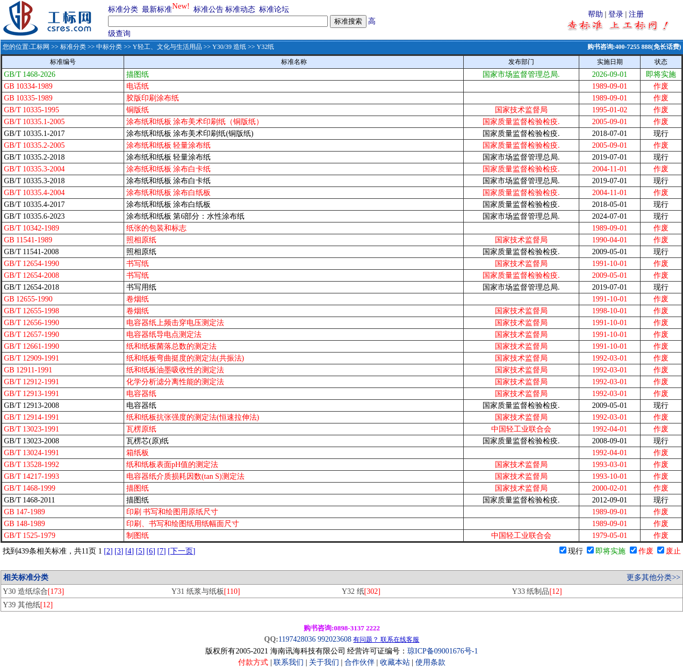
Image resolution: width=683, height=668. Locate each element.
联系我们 (289, 662)
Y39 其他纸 (28, 605)
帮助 (595, 14)
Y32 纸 (361, 591)
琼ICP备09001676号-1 (442, 651)
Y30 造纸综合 (33, 591)
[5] (140, 551)
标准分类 (123, 9)
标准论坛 (274, 9)
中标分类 (109, 47)
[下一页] (181, 551)
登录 (615, 14)
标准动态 (240, 9)
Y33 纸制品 (537, 591)
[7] (161, 551)
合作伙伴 (359, 662)
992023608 (334, 639)
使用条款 (430, 662)
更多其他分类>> (653, 577)
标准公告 (208, 9)
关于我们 (325, 662)
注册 (636, 14)
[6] (151, 551)
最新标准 (157, 9)
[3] (118, 551)
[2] (108, 551)
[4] (129, 551)
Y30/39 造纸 (229, 47)
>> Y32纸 (260, 47)
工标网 (39, 47)
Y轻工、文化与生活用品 (167, 47)
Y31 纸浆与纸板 (205, 591)
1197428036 (296, 639)
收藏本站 (395, 662)
